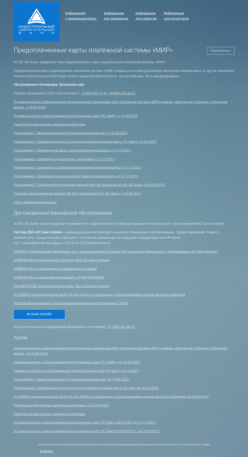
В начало (46, 451)
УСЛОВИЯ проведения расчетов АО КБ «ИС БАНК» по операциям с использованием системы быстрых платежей (99, 295)
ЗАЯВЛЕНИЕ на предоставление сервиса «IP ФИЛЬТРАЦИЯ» (59, 277)
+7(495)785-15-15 (94, 93)
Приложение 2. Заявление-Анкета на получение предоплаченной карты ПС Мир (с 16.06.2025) (85, 142)
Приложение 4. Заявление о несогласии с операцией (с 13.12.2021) (64, 159)
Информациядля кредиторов (176, 15)
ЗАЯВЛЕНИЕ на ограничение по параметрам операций (55, 269)
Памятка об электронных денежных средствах (49, 124)
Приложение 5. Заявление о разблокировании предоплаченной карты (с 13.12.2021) (78, 167)
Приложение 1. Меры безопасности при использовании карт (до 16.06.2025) (72, 379)
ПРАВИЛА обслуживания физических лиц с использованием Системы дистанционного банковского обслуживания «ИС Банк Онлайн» (116, 251)
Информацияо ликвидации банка (80, 15)
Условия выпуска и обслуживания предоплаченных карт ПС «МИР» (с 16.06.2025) (76, 116)
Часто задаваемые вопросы (35, 202)
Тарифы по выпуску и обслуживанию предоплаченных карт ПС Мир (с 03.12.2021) (76, 371)
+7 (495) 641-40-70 (121, 327)
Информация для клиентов (146, 15)
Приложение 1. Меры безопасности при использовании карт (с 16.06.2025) (71, 133)
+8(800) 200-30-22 (121, 93)
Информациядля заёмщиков (116, 15)
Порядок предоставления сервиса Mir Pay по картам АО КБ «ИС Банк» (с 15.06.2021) (78, 193)
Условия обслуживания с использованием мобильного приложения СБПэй (71, 303)
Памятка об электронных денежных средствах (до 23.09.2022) (61, 405)
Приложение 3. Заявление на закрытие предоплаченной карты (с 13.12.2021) (72, 150)
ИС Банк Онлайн (39, 314)
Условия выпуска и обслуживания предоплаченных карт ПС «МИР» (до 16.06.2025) (77, 362)
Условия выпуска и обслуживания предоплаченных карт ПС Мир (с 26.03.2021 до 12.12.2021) (85, 422)
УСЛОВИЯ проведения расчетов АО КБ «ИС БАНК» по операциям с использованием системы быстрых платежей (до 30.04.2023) (111, 397)
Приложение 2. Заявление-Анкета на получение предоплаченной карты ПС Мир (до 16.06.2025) (86, 388)
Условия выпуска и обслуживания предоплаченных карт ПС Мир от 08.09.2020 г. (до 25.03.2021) (87, 431)
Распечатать (221, 51)
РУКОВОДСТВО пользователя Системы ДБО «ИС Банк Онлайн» (62, 286)
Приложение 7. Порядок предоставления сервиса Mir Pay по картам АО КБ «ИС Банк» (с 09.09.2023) (89, 185)
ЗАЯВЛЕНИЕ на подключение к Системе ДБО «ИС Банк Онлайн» (62, 260)
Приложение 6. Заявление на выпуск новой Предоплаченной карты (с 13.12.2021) (76, 176)
